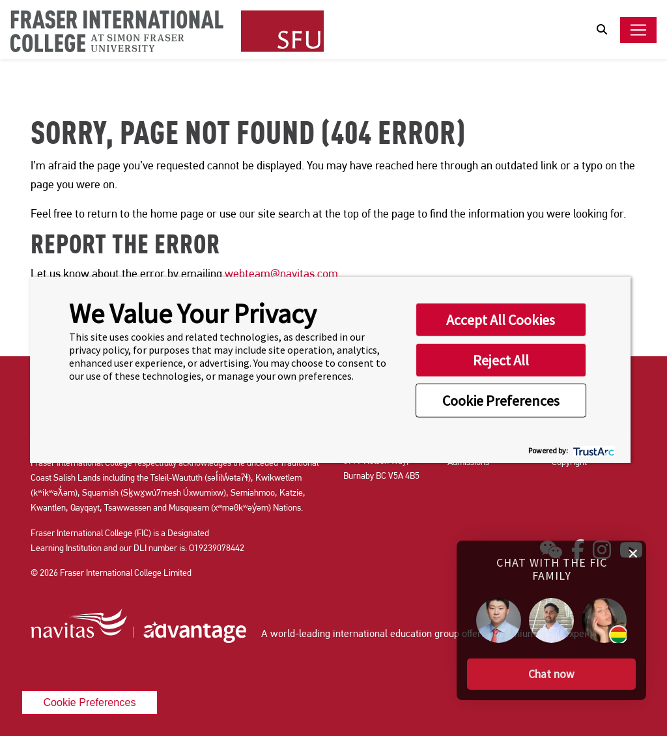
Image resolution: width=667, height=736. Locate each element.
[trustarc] (592, 449)
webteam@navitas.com (281, 273)
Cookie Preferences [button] (501, 400)
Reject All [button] (501, 360)
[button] (551, 668)
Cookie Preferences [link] (89, 702)
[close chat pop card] (633, 546)
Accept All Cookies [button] (500, 320)
